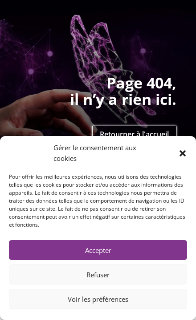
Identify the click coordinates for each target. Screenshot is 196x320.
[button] (182, 153)
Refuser (98, 274)
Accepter (98, 250)
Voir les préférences (98, 299)
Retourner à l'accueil (134, 134)
